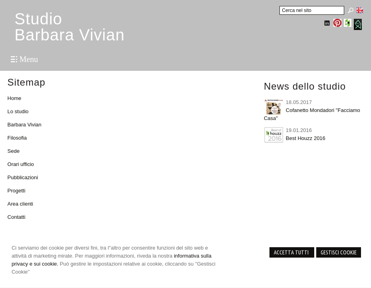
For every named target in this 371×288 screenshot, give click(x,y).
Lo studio (18, 111)
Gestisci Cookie (339, 252)
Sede (14, 151)
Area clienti (20, 204)
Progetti (17, 191)
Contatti (17, 217)
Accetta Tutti (292, 252)
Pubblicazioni (23, 177)
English (360, 10)
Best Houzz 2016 (305, 138)
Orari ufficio (21, 164)
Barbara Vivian (25, 125)
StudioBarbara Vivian (69, 27)
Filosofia (17, 138)
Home (15, 98)
